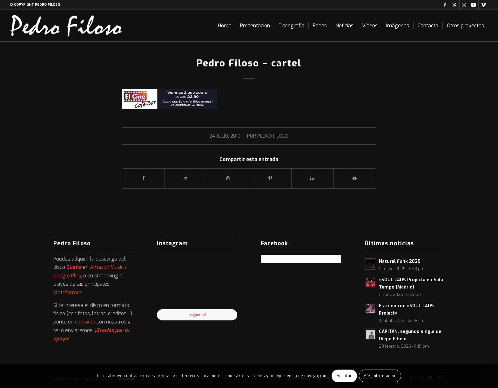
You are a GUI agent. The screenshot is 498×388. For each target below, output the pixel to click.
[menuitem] (225, 25)
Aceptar (344, 375)
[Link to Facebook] (445, 5)
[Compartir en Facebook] (143, 178)
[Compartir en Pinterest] (270, 178)
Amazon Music (107, 267)
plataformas (67, 292)
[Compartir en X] (186, 178)
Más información (380, 375)
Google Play (67, 275)
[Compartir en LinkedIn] (312, 178)
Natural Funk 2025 (400, 261)
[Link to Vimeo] (483, 5)
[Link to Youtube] (473, 5)
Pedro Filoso (272, 136)
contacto (85, 321)
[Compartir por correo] (355, 178)
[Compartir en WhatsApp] (228, 178)
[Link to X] (454, 5)
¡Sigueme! (197, 314)
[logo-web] (66, 25)
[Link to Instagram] (464, 5)
